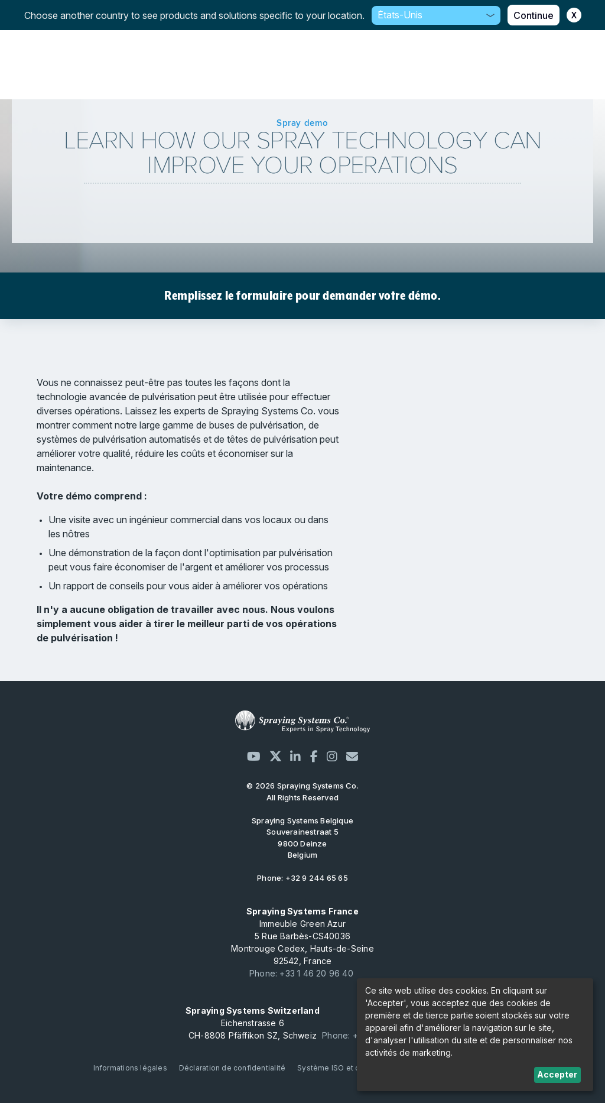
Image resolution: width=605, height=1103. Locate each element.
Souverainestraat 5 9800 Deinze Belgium (302, 838)
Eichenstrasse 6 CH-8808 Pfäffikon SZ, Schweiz (253, 1022)
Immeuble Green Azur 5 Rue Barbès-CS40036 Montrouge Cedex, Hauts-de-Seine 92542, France (302, 936)
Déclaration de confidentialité (232, 1067)
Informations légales (130, 1067)
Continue (533, 15)
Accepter (557, 1074)
